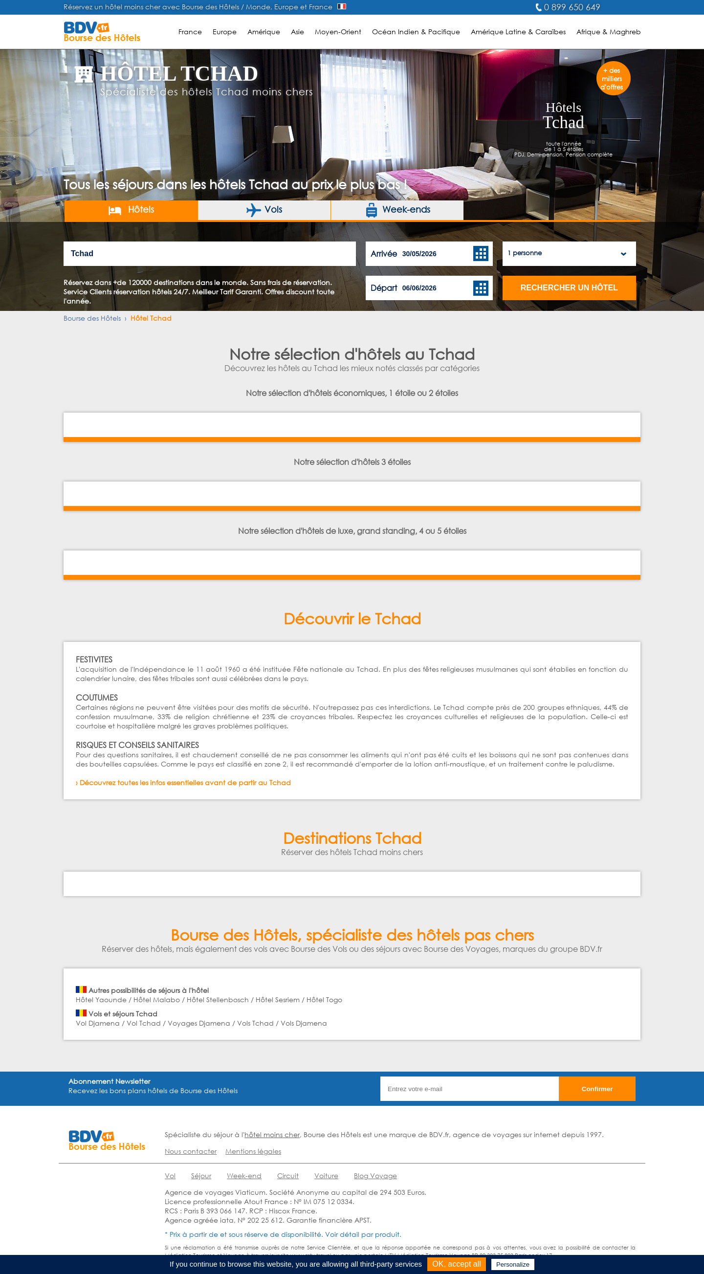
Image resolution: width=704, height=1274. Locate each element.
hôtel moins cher (272, 1134)
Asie (297, 31)
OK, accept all (456, 1264)
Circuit (288, 1175)
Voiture (326, 1175)
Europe (225, 31)
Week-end (244, 1175)
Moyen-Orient (338, 31)
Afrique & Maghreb (608, 31)
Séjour (201, 1175)
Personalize (512, 1264)
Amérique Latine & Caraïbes (518, 31)
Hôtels (131, 210)
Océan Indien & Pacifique (416, 31)
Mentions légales (253, 1151)
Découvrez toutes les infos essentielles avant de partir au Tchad (185, 782)
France (190, 31)
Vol (170, 1175)
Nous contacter (191, 1151)
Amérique (263, 31)
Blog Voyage (375, 1175)
